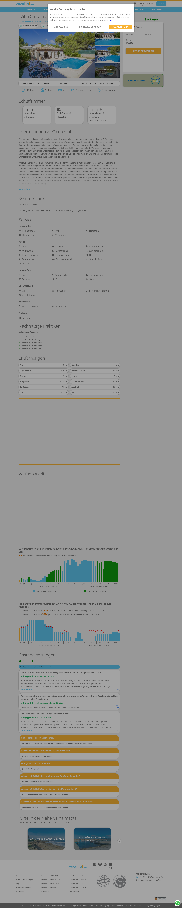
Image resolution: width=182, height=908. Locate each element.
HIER (110, 20)
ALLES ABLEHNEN (61, 27)
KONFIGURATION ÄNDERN (90, 27)
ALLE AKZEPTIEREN (120, 27)
